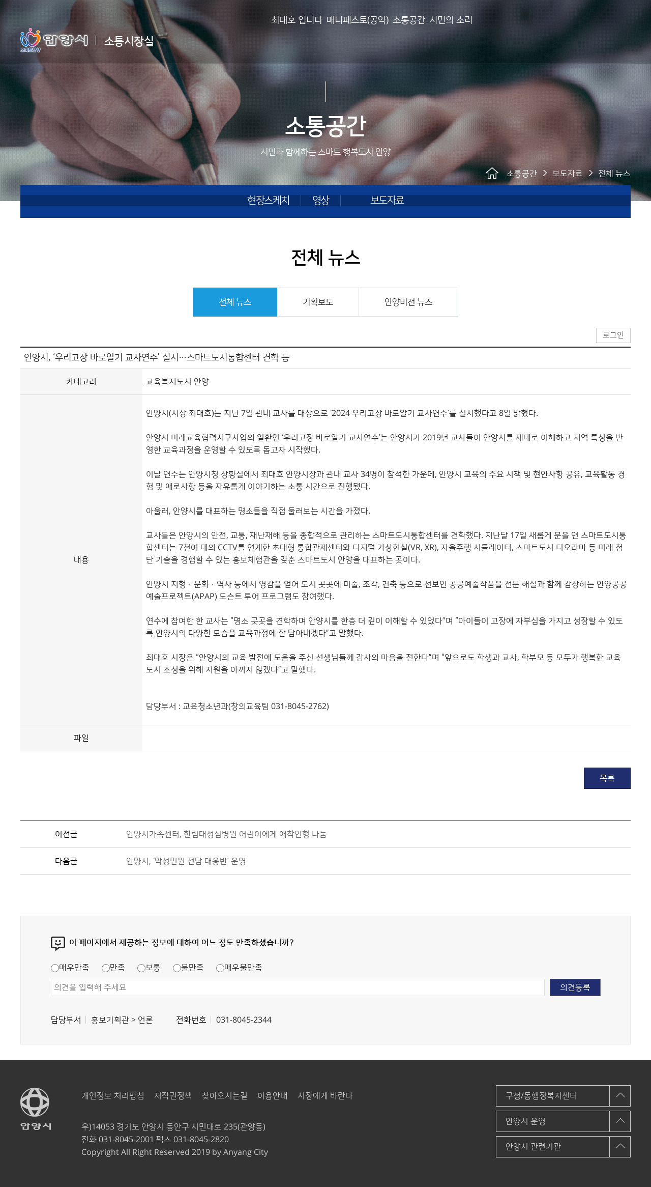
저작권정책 (173, 1095)
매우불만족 (239, 967)
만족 (113, 967)
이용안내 (272, 1095)
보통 (149, 967)
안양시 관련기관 (533, 1146)
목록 (607, 778)
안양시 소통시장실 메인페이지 (571, 40)
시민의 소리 (448, 41)
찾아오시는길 (225, 1095)
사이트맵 (623, 39)
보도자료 (387, 200)
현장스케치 (268, 200)
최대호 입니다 (246, 41)
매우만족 (70, 967)
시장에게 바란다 (325, 1095)
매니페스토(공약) (323, 41)
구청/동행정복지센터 (541, 1095)
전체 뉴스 (235, 302)
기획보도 (318, 302)
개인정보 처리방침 (112, 1095)
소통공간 (390, 41)
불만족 (188, 967)
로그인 (596, 40)
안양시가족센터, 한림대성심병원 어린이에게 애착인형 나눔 (226, 834)
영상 (320, 200)
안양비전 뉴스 (408, 302)
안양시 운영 (526, 1121)
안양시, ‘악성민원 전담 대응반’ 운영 (186, 861)
